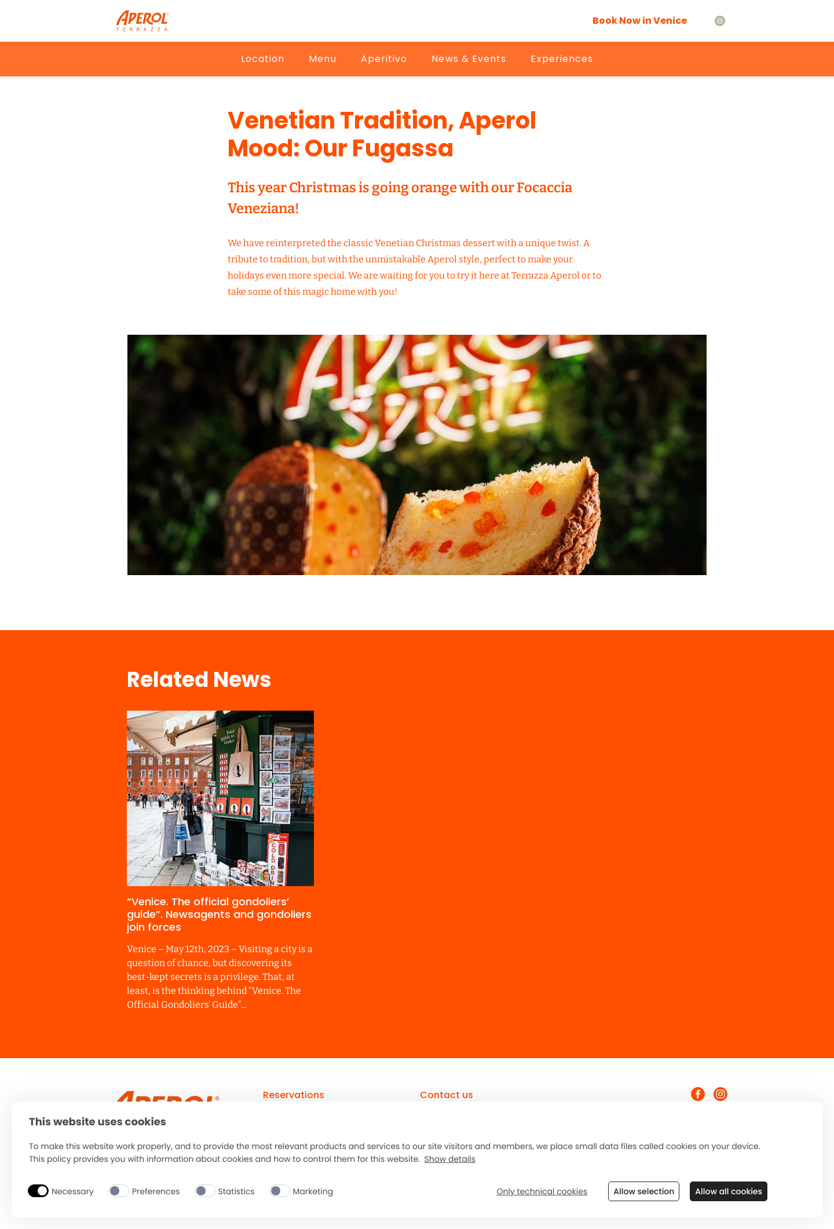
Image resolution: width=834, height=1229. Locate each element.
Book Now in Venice (639, 20)
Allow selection (643, 1191)
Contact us (446, 1095)
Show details (450, 1159)
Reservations (293, 1095)
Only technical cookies (541, 1192)
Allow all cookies (728, 1191)
